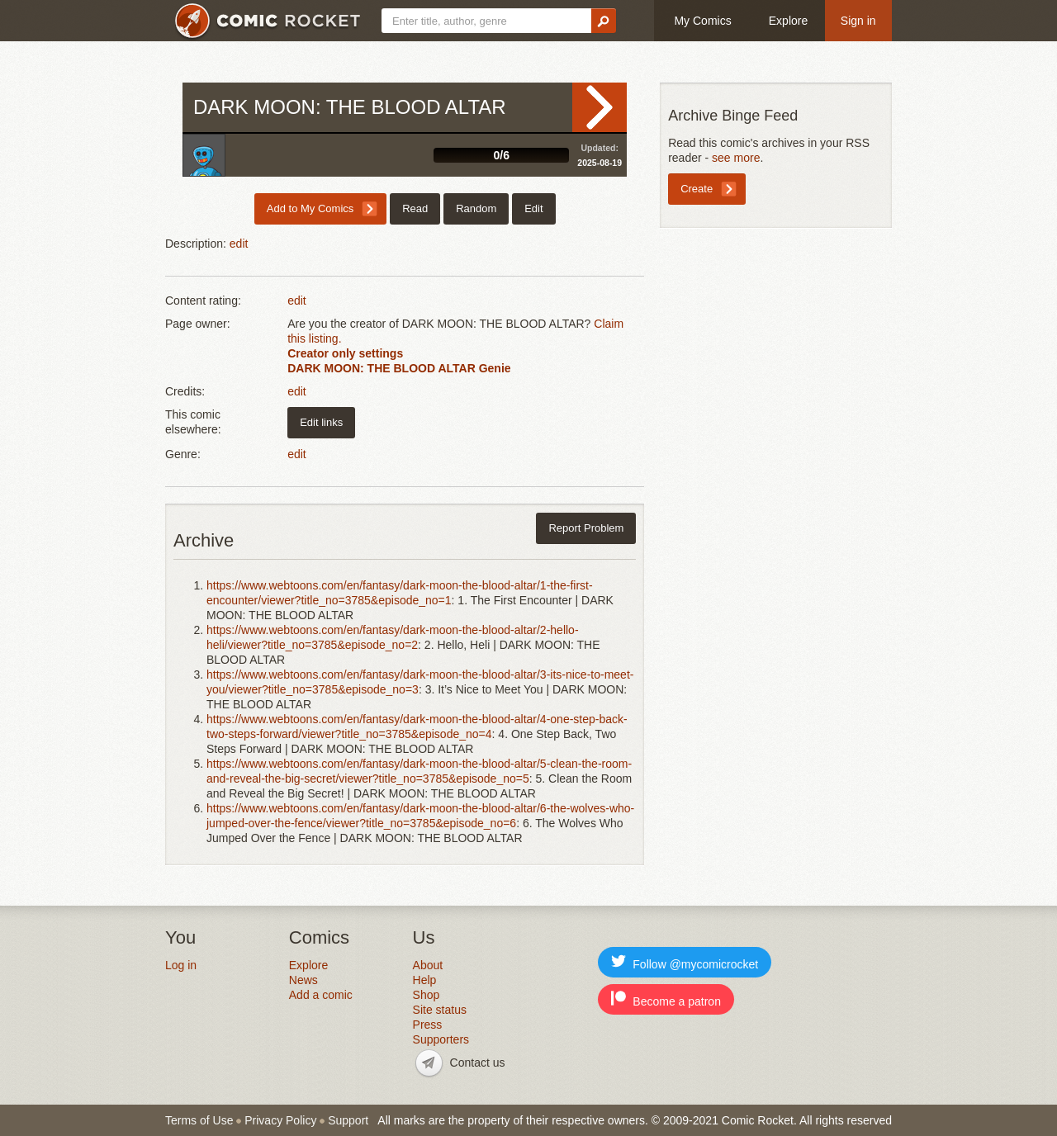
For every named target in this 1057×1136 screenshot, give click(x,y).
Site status (440, 1009)
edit (239, 243)
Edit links (321, 422)
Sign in (858, 20)
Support (348, 1120)
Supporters (441, 1039)
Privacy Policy (280, 1120)
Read (599, 107)
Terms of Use (199, 1120)
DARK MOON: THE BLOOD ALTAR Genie (398, 368)
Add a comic (321, 994)
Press (428, 1024)
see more (736, 157)
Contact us (477, 1062)
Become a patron (666, 999)
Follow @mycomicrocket (684, 962)
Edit (533, 208)
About (428, 965)
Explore (788, 20)
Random (476, 208)
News (303, 980)
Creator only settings (345, 353)
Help (425, 980)
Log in (181, 965)
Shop (426, 994)
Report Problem (585, 528)
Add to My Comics (310, 208)
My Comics (702, 20)
